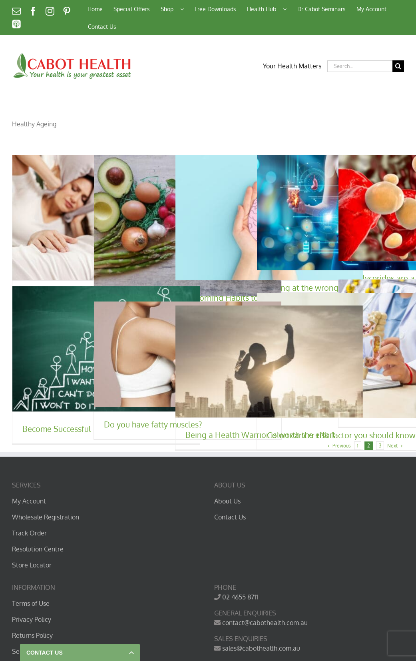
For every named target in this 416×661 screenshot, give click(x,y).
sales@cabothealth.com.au (261, 648)
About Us (227, 501)
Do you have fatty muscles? (153, 424)
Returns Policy (32, 635)
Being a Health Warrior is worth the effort (260, 434)
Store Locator (32, 565)
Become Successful (56, 428)
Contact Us (230, 517)
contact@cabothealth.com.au (265, 623)
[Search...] (359, 66)
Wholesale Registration (45, 517)
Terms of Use (31, 603)
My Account (29, 501)
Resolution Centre (38, 549)
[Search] (398, 66)
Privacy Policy (31, 619)
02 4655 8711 (240, 597)
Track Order (29, 533)
